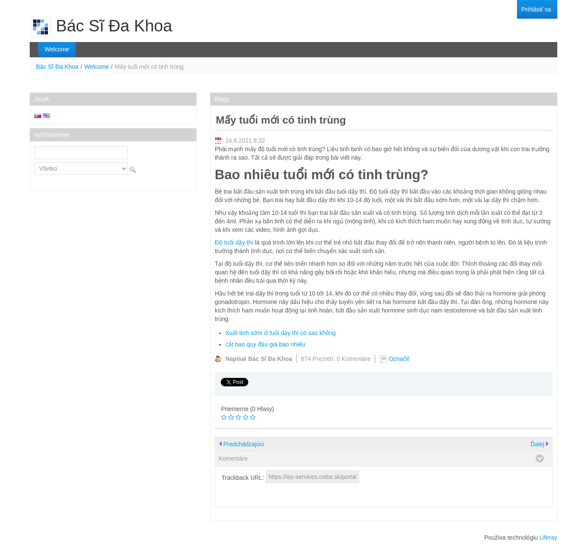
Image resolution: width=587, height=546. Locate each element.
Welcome (96, 66)
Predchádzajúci (243, 444)
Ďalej (537, 444)
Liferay (548, 537)
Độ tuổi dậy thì (234, 242)
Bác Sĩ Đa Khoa (57, 66)
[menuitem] (536, 9)
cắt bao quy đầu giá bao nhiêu (265, 344)
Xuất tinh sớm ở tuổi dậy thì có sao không (280, 332)
